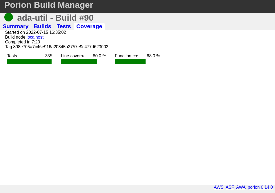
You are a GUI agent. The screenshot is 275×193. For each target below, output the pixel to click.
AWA (240, 187)
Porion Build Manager (48, 5)
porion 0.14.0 (260, 187)
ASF (230, 187)
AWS (218, 187)
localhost (35, 37)
